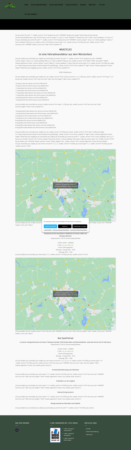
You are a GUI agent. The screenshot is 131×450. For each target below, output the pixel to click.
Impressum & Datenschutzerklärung (60, 230)
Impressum (89, 434)
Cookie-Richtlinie (48, 230)
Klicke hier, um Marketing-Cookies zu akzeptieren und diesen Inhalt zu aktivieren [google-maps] (65, 185)
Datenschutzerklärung (92, 431)
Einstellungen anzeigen (79, 226)
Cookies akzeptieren (50, 226)
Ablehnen (64, 226)
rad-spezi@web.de (67, 245)
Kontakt (88, 428)
